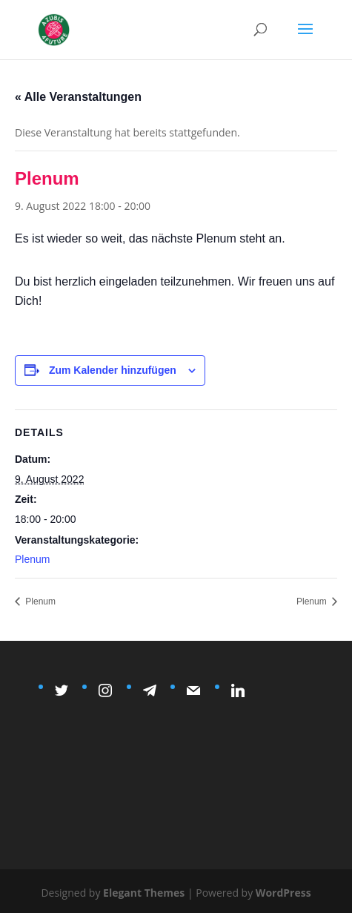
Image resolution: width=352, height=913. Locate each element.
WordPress (283, 893)
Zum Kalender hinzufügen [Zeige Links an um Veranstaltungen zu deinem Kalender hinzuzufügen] (112, 370)
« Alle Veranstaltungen (78, 96)
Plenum (32, 559)
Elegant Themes (144, 893)
